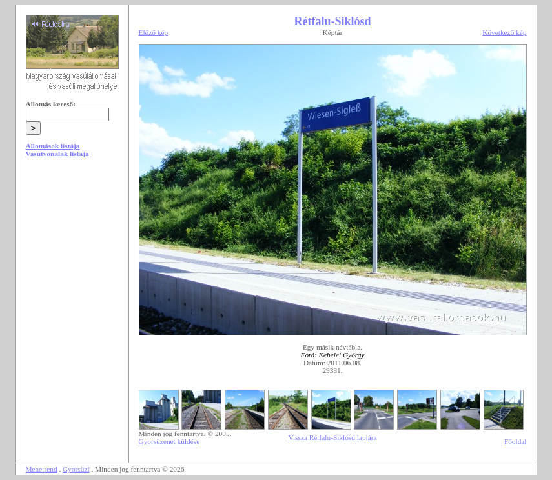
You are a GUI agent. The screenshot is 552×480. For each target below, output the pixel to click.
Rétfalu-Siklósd (332, 21)
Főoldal (515, 441)
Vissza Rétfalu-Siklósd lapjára (332, 437)
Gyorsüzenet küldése (169, 441)
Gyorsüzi (76, 469)
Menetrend (41, 469)
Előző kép (154, 32)
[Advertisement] (72, 265)
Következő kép (504, 32)
